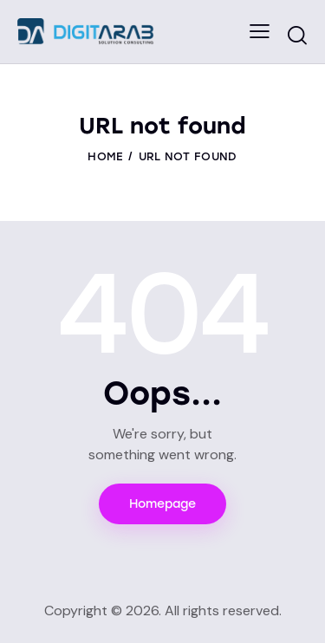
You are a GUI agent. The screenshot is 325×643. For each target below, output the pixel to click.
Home (105, 156)
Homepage (162, 504)
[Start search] (297, 35)
